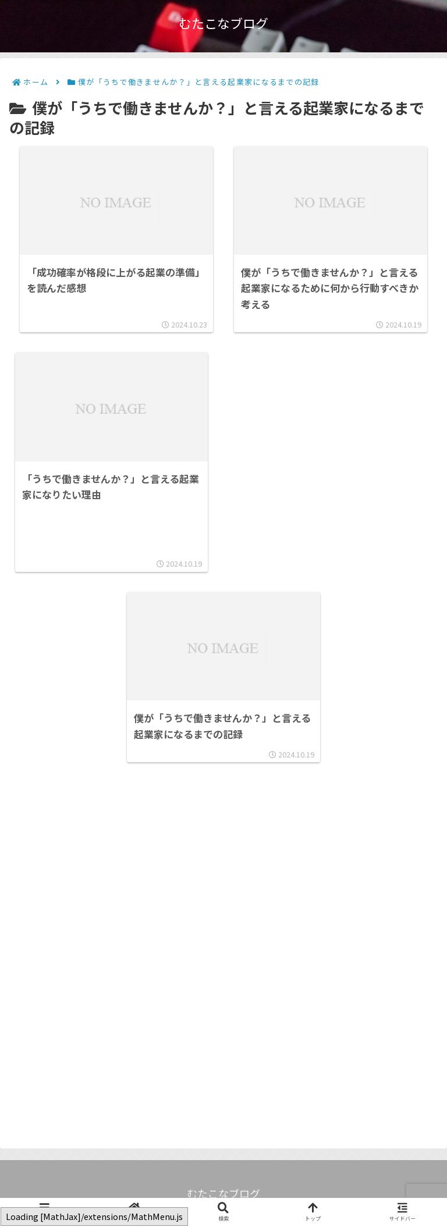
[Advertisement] (326, 463)
